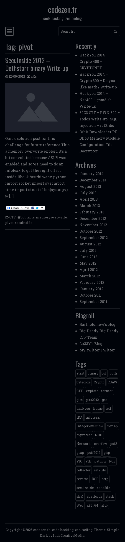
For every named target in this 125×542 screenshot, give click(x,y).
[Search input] (85, 31)
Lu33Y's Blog (90, 343)
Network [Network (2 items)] (84, 443)
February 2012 (91, 282)
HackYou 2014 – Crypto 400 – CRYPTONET (93, 61)
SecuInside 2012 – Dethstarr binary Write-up (36, 64)
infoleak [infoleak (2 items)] (93, 417)
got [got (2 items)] (104, 400)
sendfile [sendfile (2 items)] (103, 488)
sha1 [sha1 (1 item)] (80, 496)
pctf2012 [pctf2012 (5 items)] (93, 452)
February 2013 (91, 212)
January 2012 (91, 288)
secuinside (23, 223)
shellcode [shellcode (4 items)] (94, 496)
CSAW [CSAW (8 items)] (112, 382)
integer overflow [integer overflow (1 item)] (90, 426)
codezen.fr (62, 9)
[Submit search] (115, 31)
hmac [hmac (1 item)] (97, 408)
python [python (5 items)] (100, 461)
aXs (34, 76)
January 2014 (91, 173)
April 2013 (88, 199)
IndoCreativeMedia (68, 535)
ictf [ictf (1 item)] (108, 408)
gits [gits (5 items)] (80, 400)
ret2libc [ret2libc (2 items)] (100, 470)
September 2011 (93, 301)
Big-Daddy (89, 330)
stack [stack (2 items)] (110, 496)
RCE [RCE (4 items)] (112, 461)
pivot (9, 223)
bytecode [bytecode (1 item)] (84, 382)
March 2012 (89, 276)
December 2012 (92, 218)
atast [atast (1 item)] (80, 373)
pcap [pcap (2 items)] (80, 452)
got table (28, 217)
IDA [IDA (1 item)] (79, 417)
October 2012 (90, 231)
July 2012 (88, 250)
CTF (12, 217)
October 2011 (90, 295)
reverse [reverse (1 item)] (83, 479)
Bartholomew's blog (97, 324)
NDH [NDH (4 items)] (99, 435)
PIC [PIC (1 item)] (79, 461)
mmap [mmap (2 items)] (112, 426)
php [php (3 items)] (107, 452)
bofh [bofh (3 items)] (113, 373)
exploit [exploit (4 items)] (92, 391)
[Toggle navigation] (9, 31)
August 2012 (90, 244)
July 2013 (88, 192)
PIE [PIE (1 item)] (88, 461)
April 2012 (88, 269)
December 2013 (92, 180)
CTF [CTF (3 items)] (80, 391)
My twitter (89, 350)
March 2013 (89, 205)
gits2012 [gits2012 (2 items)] (92, 400)
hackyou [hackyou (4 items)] (83, 408)
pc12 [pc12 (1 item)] (113, 443)
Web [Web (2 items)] (80, 505)
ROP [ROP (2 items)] (95, 479)
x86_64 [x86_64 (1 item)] (92, 505)
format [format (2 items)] (107, 391)
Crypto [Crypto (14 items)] (99, 382)
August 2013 (90, 186)
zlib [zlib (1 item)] (104, 505)
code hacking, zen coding (72, 530)
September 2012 (93, 237)
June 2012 (88, 256)
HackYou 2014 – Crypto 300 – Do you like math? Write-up (98, 80)
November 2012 (93, 224)
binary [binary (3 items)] (93, 373)
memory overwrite (51, 217)
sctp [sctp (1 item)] (105, 479)
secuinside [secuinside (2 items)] (85, 488)
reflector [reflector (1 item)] (84, 470)
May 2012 (87, 263)
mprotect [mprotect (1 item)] (84, 435)
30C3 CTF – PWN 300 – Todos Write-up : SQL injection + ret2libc (99, 119)
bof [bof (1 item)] (104, 373)
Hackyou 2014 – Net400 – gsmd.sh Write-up (95, 100)
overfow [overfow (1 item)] (100, 443)
